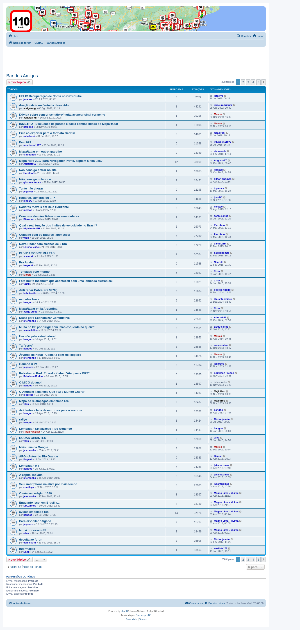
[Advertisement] (88, 59)
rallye (23, 419)
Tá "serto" (26, 345)
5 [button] (258, 82)
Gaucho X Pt (28, 364)
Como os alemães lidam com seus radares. (49, 216)
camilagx (28, 487)
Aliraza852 (220, 317)
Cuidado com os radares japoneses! (44, 234)
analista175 (220, 548)
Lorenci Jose (31, 247)
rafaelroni (29, 136)
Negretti (28, 265)
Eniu (26, 551)
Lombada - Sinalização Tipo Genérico (45, 428)
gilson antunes (32, 182)
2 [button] (243, 82)
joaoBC (27, 200)
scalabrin (28, 256)
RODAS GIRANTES (32, 438)
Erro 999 (25, 142)
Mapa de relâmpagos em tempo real (44, 401)
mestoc (27, 210)
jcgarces (28, 191)
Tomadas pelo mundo (34, 271)
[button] (263, 82)
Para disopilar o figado (35, 521)
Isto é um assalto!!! (32, 530)
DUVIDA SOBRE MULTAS (37, 253)
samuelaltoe (221, 216)
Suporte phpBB (143, 615)
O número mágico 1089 (35, 493)
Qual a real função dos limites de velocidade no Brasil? (58, 225)
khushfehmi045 (223, 299)
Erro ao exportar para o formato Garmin (47, 133)
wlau (26, 237)
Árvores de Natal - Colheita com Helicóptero (50, 354)
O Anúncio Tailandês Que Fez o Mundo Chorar (51, 391)
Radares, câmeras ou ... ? (37, 197)
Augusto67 (29, 163)
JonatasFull (30, 117)
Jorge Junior (31, 311)
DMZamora (29, 505)
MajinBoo (219, 391)
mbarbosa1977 (32, 145)
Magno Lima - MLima (226, 493)
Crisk (217, 271)
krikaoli (218, 169)
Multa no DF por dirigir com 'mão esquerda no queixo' (57, 327)
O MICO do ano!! (31, 382)
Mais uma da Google (33, 447)
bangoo (27, 302)
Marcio (218, 114)
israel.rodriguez (223, 105)
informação (27, 548)
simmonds (29, 154)
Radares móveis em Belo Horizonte (44, 207)
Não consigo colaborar (35, 179)
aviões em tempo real (34, 512)
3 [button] (248, 82)
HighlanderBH (31, 228)
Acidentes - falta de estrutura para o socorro (50, 410)
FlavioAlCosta (31, 431)
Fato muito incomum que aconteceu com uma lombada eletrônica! (66, 281)
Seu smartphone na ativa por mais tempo (48, 484)
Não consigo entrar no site (38, 170)
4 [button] (253, 82)
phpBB (124, 611)
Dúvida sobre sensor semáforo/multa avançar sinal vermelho (62, 114)
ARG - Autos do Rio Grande (38, 456)
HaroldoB (29, 173)
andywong (29, 108)
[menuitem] (13, 36)
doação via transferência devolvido (44, 105)
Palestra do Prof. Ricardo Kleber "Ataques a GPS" (54, 373)
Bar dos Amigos (22, 75)
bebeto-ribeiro (31, 293)
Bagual (27, 459)
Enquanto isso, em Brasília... (39, 502)
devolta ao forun (30, 539)
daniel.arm (220, 243)
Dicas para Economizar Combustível (44, 318)
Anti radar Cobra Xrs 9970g (38, 290)
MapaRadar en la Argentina (38, 308)
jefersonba (29, 321)
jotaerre (27, 99)
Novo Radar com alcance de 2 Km (43, 244)
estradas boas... (30, 299)
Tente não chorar (31, 188)
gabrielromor (221, 252)
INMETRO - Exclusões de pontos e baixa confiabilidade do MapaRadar (68, 124)
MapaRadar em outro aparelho (40, 151)
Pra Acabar (27, 262)
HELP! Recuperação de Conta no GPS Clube (50, 96)
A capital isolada (31, 475)
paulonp (28, 127)
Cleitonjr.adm (222, 419)
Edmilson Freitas (33, 376)
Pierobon (28, 219)
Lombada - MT (29, 465)
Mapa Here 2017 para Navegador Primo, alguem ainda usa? (60, 160)
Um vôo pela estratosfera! (37, 336)
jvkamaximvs (222, 465)
